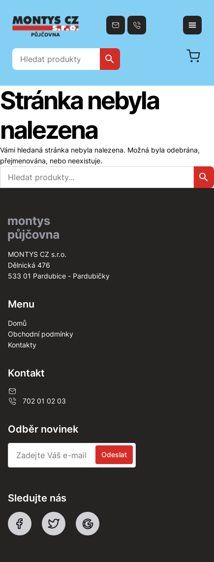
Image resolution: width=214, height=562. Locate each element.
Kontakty (22, 345)
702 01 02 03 (37, 401)
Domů (17, 323)
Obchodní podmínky (40, 334)
